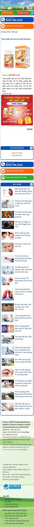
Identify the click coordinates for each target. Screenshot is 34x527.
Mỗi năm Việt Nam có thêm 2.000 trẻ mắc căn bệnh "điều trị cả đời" (23, 406)
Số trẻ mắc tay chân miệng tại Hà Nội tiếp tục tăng (22, 235)
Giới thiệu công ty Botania (13, 499)
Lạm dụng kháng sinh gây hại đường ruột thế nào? (23, 318)
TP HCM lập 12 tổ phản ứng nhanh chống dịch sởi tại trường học (23, 383)
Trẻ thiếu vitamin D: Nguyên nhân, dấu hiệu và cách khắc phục (23, 269)
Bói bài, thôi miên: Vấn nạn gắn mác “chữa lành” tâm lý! (23, 307)
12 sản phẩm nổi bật (11, 506)
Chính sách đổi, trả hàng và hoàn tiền (17, 521)
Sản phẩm (8, 501)
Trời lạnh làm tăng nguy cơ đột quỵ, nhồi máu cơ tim (23, 203)
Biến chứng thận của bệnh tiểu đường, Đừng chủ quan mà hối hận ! (23, 191)
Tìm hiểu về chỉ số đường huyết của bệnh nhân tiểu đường (23, 258)
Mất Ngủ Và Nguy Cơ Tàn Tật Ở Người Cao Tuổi (23, 224)
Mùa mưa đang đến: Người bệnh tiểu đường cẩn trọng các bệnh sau (23, 394)
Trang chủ (6, 32)
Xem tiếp (29, 129)
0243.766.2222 (7, 12)
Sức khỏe (17, 184)
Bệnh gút (14, 32)
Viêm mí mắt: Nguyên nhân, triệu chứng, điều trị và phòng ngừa (23, 372)
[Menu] (32, 13)
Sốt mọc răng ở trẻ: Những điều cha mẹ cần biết (23, 280)
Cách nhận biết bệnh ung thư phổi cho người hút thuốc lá (23, 291)
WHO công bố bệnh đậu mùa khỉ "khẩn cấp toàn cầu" (23, 328)
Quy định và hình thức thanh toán (15, 513)
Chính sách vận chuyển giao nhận (16, 516)
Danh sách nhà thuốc (11, 504)
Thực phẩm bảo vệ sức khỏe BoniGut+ (16, 39)
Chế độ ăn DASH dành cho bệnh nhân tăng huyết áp (23, 214)
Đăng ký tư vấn (23, 13)
